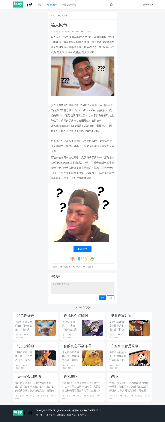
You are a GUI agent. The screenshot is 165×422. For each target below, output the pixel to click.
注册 (110, 298)
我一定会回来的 (29, 377)
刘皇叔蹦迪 (25, 346)
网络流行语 (52, 4)
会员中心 (82, 415)
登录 (102, 298)
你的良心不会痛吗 (77, 346)
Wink (114, 377)
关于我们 (40, 415)
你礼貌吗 (71, 377)
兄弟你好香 (25, 315)
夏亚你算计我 (121, 315)
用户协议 (50, 415)
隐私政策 (61, 415)
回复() (88, 266)
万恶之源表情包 (69, 4)
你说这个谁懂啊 (76, 315)
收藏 (54, 267)
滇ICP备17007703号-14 (91, 410)
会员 (148, 4)
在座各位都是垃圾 (124, 346)
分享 (76, 266)
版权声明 (71, 415)
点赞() (83, 249)
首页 (40, 4)
